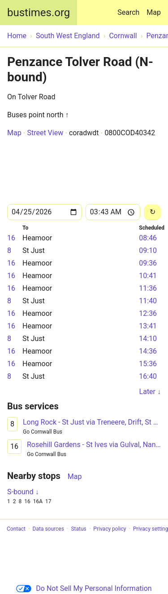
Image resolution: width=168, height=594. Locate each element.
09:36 (148, 263)
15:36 (148, 363)
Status (78, 529)
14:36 (148, 351)
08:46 (148, 238)
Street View (45, 133)
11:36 (148, 288)
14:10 (148, 338)
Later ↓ (150, 391)
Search (130, 8)
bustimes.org (38, 12)
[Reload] (152, 212)
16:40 (148, 376)
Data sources (48, 529)
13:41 (148, 326)
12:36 (148, 313)
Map (153, 12)
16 (11, 238)
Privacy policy (109, 529)
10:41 (148, 275)
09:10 (148, 250)
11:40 (148, 301)
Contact (16, 529)
